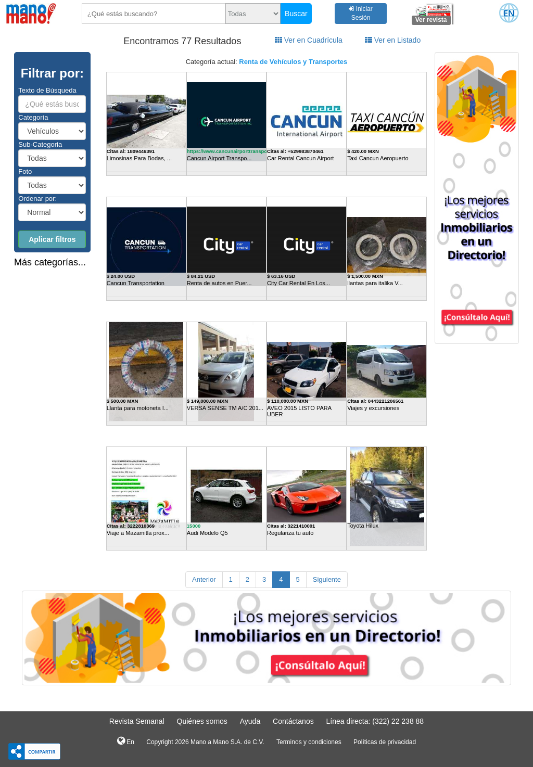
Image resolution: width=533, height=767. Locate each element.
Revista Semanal (136, 721)
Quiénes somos (202, 721)
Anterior (204, 579)
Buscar (296, 13)
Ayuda (250, 721)
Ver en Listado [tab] (393, 40)
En (125, 741)
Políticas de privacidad (384, 742)
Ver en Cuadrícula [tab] (308, 40)
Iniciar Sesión (360, 13)
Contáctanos (293, 721)
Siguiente (327, 579)
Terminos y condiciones (308, 742)
